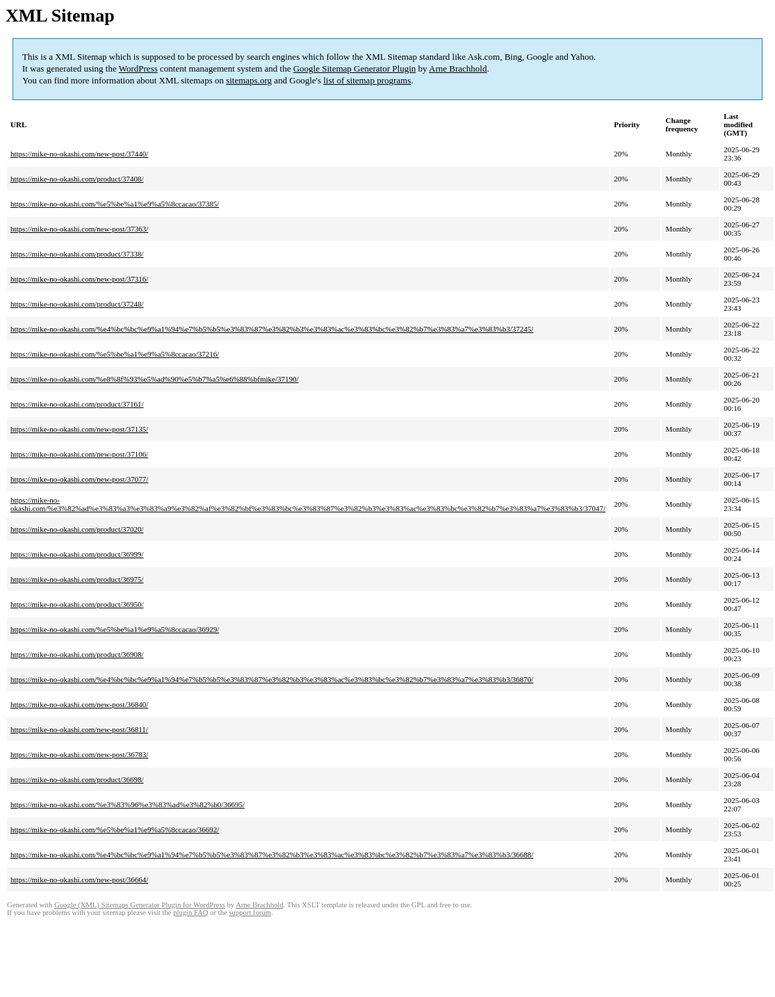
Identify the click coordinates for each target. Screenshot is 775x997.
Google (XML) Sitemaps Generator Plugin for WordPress (139, 905)
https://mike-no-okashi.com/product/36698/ (77, 779)
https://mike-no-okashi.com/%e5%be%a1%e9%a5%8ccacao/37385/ (114, 204)
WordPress (138, 68)
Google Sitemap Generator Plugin (354, 68)
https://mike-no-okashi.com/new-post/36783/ (79, 754)
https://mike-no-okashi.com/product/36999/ (77, 554)
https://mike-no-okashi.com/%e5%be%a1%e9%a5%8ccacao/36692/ (114, 829)
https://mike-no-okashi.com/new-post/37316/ (79, 279)
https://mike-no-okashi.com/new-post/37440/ (79, 153)
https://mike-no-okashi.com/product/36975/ (77, 579)
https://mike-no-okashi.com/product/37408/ (77, 179)
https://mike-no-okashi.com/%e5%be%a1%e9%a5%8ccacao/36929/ (114, 629)
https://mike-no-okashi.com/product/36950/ (77, 604)
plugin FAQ (190, 912)
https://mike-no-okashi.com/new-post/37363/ (79, 229)
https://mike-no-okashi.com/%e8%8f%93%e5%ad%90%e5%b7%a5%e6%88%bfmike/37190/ (154, 379)
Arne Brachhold (458, 68)
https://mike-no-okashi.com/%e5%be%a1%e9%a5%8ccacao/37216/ (114, 354)
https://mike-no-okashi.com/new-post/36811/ (79, 729)
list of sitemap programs (367, 80)
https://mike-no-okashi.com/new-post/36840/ (79, 704)
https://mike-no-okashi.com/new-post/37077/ (79, 479)
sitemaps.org (249, 80)
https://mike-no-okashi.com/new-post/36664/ (79, 879)
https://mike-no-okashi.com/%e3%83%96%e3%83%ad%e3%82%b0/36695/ (127, 804)
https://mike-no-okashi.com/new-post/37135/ (79, 429)
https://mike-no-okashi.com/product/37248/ (77, 304)
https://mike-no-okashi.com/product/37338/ (77, 254)
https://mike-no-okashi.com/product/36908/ (77, 654)
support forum (250, 912)
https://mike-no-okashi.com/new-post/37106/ (79, 454)
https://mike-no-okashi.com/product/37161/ (77, 404)
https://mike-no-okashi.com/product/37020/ (77, 529)
